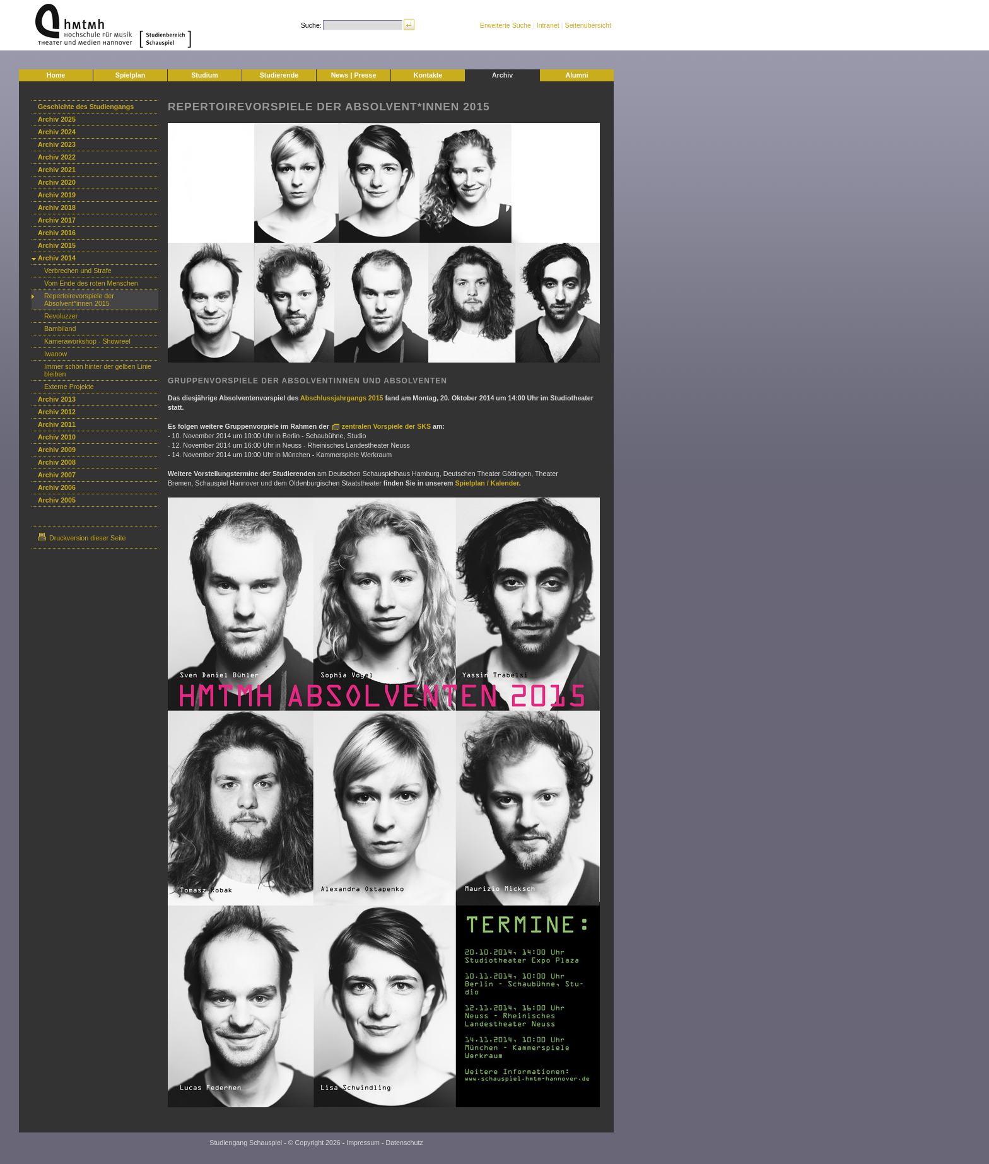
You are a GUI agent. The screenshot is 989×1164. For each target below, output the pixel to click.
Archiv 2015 (57, 245)
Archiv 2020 (57, 182)
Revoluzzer (61, 316)
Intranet (548, 25)
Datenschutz (404, 1142)
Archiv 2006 (57, 487)
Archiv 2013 (57, 399)
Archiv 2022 (57, 157)
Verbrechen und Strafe (78, 270)
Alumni (576, 75)
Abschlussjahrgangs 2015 (342, 398)
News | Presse (354, 75)
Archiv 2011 (57, 424)
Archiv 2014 (57, 258)
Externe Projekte (69, 386)
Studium (204, 75)
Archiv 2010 (57, 437)
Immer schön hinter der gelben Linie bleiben (97, 370)
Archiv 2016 (57, 232)
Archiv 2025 (57, 119)
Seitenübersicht (588, 25)
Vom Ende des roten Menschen (91, 283)
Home (56, 75)
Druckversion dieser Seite (82, 538)
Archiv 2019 (57, 195)
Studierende (279, 75)
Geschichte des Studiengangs (86, 106)
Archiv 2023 (57, 144)
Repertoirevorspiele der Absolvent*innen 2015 (79, 299)
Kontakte (428, 75)
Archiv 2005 (57, 500)
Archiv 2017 (57, 220)
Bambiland (60, 328)
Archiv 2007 (57, 475)
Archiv (502, 75)
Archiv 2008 (57, 462)
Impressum (363, 1142)
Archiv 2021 (57, 169)
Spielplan (130, 75)
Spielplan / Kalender (487, 483)
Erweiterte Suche (505, 25)
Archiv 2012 (57, 412)
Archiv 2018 (57, 207)
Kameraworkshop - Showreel (87, 341)
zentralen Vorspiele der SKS (387, 426)
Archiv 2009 (57, 449)
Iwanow (55, 354)
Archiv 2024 (57, 132)
